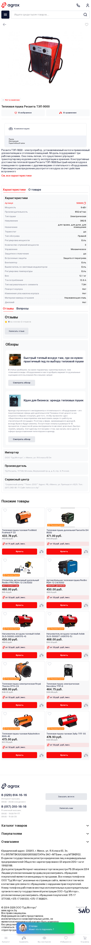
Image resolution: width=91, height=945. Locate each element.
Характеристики (14, 189)
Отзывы (8, 308)
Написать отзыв (16, 331)
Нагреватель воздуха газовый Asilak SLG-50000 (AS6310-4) (21, 635)
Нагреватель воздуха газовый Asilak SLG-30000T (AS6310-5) (66, 635)
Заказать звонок (66, 796)
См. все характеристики (16, 175)
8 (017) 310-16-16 (13, 806)
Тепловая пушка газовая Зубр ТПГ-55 (66, 734)
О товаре (34, 189)
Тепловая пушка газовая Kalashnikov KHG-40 (21, 735)
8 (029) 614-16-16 (14, 795)
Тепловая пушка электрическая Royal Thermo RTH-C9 (21, 685)
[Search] (85, 15)
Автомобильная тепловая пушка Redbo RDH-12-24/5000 (67, 581)
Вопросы (22, 308)
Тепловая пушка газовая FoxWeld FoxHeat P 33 (19, 531)
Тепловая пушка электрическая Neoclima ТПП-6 (63, 685)
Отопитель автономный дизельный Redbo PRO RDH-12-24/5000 (20, 581)
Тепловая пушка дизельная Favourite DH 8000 (67, 531)
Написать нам (66, 808)
